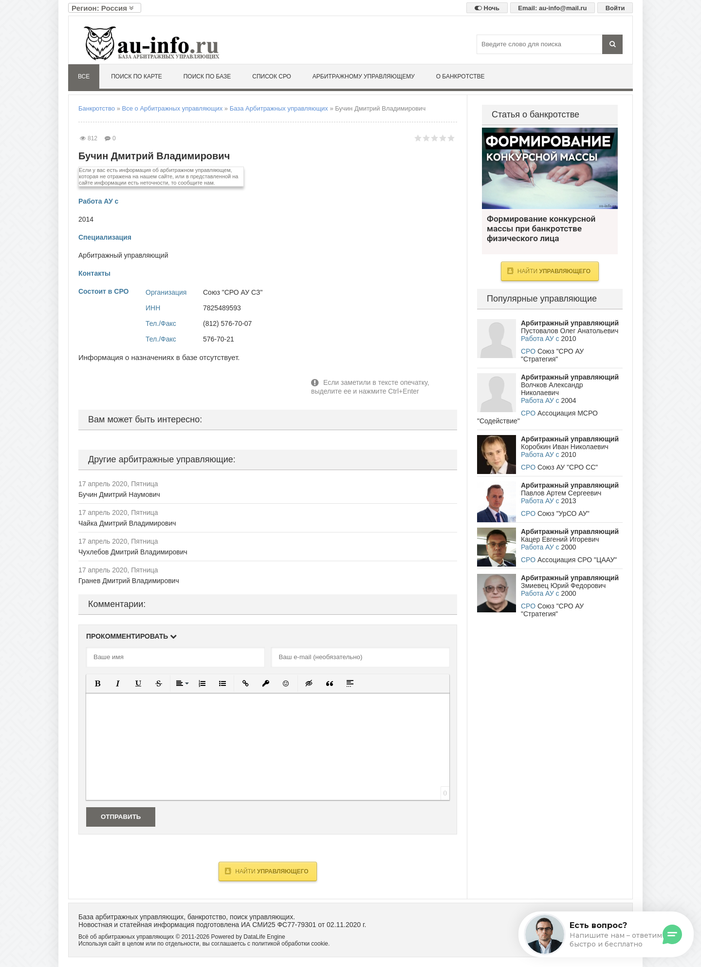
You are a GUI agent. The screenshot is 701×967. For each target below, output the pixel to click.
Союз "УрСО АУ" (563, 513)
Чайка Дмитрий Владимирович (127, 523)
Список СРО (271, 76)
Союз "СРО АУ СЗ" (232, 292)
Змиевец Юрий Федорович (563, 585)
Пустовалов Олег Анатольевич (569, 331)
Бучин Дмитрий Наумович (119, 494)
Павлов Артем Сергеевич (561, 493)
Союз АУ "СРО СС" (567, 467)
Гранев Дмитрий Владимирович (128, 581)
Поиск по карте (136, 76)
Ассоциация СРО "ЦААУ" (577, 560)
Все (84, 76)
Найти (266, 871)
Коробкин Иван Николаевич (565, 447)
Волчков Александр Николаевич (552, 389)
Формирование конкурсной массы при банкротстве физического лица (550, 168)
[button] (97, 683)
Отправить (121, 816)
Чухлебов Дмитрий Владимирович (132, 552)
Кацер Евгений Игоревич (560, 539)
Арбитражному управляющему (364, 76)
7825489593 (222, 308)
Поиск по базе (207, 76)
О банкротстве (460, 76)
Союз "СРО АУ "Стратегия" (552, 355)
